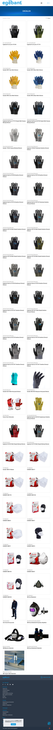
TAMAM (13, 724)
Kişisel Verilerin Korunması (8, 693)
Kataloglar (5, 708)
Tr (49, 3)
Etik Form (4, 697)
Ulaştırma (4, 713)
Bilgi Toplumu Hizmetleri (7, 694)
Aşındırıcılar (5, 703)
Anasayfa (4, 18)
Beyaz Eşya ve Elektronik (7, 714)
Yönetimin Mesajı (6, 690)
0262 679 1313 (45, 677)
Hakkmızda (5, 688)
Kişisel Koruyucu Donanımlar (8, 702)
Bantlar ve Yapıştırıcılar (7, 705)
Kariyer (4, 696)
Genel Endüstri (5, 711)
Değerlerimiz (5, 691)
